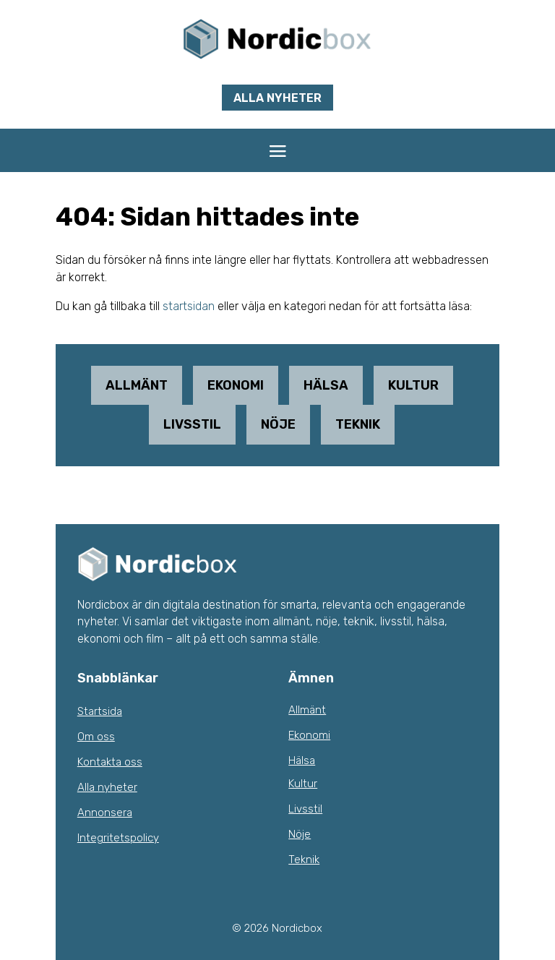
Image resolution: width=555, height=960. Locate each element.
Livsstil (192, 424)
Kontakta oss (109, 761)
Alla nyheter (277, 98)
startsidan (189, 306)
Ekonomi (235, 385)
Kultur (413, 385)
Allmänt (137, 385)
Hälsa (326, 385)
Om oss (96, 736)
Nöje (278, 424)
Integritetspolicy (118, 837)
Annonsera (104, 812)
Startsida (99, 711)
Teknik (357, 424)
